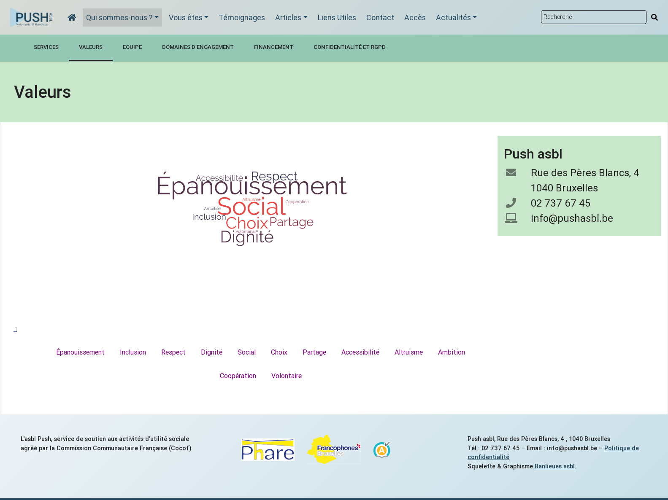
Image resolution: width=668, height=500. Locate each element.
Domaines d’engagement (198, 47)
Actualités (453, 17)
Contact (380, 17)
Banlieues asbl (555, 466)
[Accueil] (71, 17)
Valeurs (91, 47)
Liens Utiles (337, 17)
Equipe (132, 47)
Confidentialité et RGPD (350, 47)
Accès (415, 17)
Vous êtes (186, 17)
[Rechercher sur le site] (593, 17)
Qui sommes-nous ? (119, 17)
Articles (288, 17)
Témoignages (242, 17)
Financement (273, 47)
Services (46, 47)
